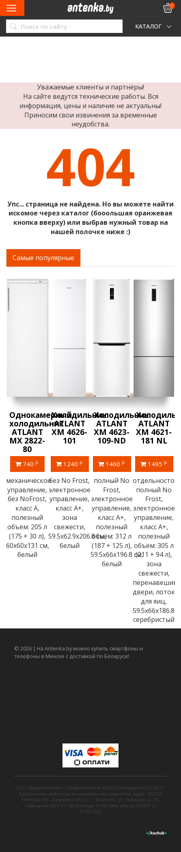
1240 (70, 463)
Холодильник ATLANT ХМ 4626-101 (79, 428)
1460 (112, 463)
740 (27, 463)
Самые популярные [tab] (43, 257)
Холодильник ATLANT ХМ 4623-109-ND (121, 428)
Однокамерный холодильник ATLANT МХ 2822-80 (40, 432)
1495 (154, 463)
